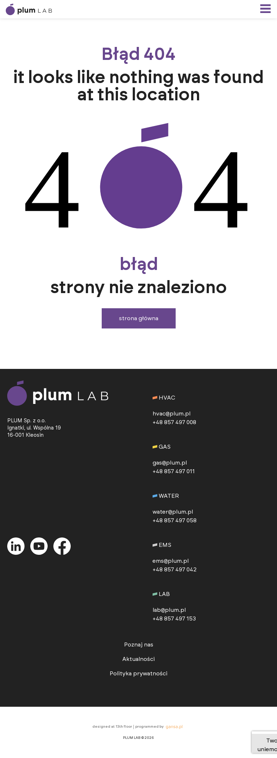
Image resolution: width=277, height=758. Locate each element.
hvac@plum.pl (171, 414)
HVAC (164, 398)
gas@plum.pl (170, 463)
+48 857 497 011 (174, 471)
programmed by (160, 727)
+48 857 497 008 (174, 422)
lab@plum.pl (169, 610)
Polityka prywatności (138, 673)
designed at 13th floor (112, 726)
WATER (166, 496)
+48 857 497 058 (175, 520)
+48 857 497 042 (175, 569)
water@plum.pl (173, 512)
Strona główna (138, 318)
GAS (162, 447)
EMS (162, 545)
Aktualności (138, 659)
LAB (161, 594)
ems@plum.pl (171, 561)
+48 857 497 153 (174, 619)
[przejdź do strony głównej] (39, 9)
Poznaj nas (138, 645)
